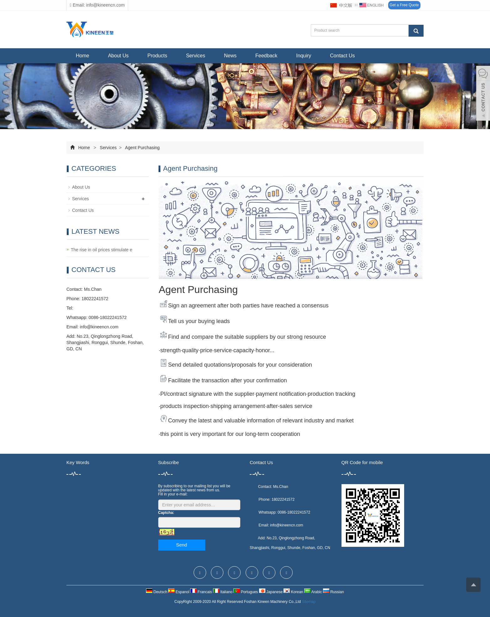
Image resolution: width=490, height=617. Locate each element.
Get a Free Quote (404, 5)
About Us (118, 55)
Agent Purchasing (142, 147)
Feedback (266, 55)
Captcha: (166, 512)
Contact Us (342, 55)
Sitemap (308, 601)
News (230, 55)
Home (82, 55)
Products (157, 55)
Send (181, 544)
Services (195, 55)
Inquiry (303, 55)
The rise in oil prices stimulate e (101, 249)
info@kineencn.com (99, 326)
